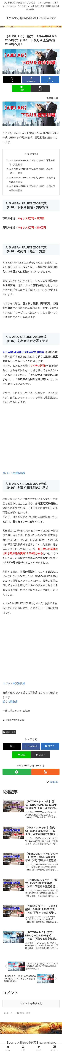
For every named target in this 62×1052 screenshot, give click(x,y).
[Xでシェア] (12, 79)
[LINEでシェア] (21, 88)
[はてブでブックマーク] (50, 79)
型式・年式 (9, 732)
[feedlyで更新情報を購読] (17, 772)
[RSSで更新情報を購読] (45, 772)
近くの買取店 (10, 701)
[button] (40, 88)
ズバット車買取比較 (14, 473)
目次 (26, 154)
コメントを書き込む (31, 1003)
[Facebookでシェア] (31, 79)
